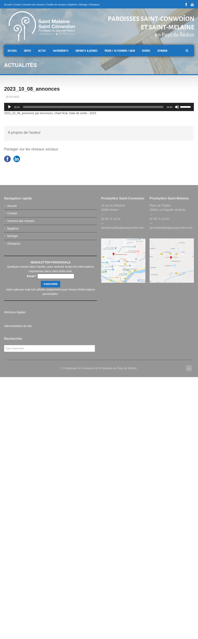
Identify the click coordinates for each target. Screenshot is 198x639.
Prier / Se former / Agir (120, 51)
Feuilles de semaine (56, 4)
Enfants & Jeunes (86, 51)
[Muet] (177, 107)
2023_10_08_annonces (32, 89)
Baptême (72, 4)
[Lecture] (9, 107)
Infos (27, 51)
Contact (17, 4)
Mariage (83, 4)
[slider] (93, 107)
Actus (42, 51)
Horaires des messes (33, 4)
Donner (162, 51)
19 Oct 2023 (12, 96)
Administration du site (18, 326)
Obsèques (94, 4)
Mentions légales (15, 312)
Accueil (7, 4)
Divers (146, 51)
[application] (99, 107)
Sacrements (60, 51)
